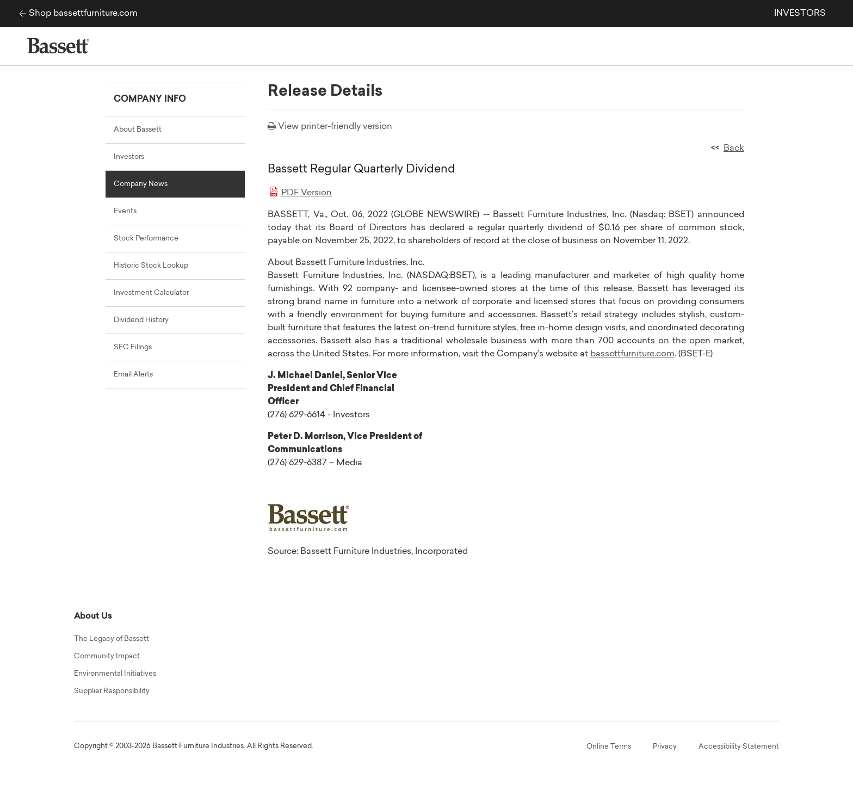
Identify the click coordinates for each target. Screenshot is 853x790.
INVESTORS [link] (800, 13)
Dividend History (141, 320)
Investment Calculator (151, 293)
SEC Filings (133, 347)
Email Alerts (133, 374)
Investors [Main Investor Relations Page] (129, 157)
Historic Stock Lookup (151, 265)
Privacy (665, 746)
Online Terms (608, 746)
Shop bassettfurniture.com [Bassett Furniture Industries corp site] (83, 13)
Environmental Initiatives (115, 673)
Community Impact (107, 656)
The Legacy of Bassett (111, 639)
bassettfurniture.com (632, 354)
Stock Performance (146, 238)
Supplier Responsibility (112, 691)
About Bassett (138, 129)
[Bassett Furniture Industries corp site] (20, 13)
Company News (141, 184)
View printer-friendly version (335, 126)
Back (734, 148)
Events (125, 211)
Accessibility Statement (739, 746)
